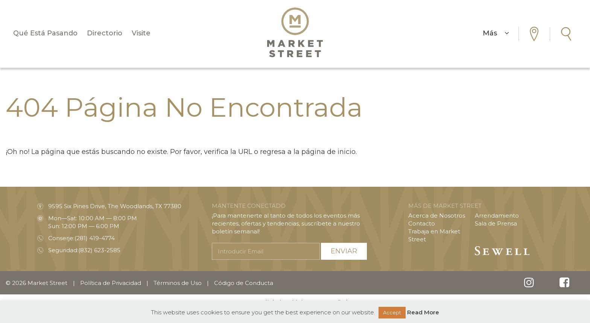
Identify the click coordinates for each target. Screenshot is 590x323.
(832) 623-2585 (99, 250)
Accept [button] (392, 312)
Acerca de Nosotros (436, 215)
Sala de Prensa (496, 223)
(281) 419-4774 (95, 238)
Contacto (421, 223)
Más (496, 33)
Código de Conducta (243, 282)
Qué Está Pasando (45, 33)
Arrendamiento (497, 215)
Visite (141, 33)
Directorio (104, 33)
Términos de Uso (178, 282)
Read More (423, 312)
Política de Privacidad (110, 282)
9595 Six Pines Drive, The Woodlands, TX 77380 (114, 206)
